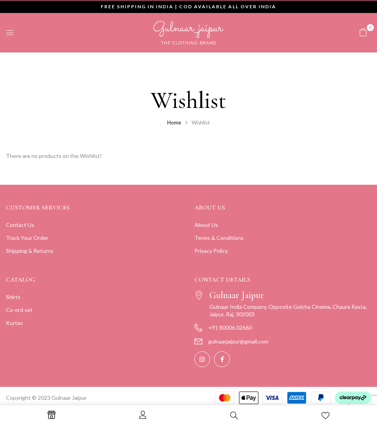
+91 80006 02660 (230, 327)
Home (174, 122)
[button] (363, 32)
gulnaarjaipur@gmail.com (238, 341)
